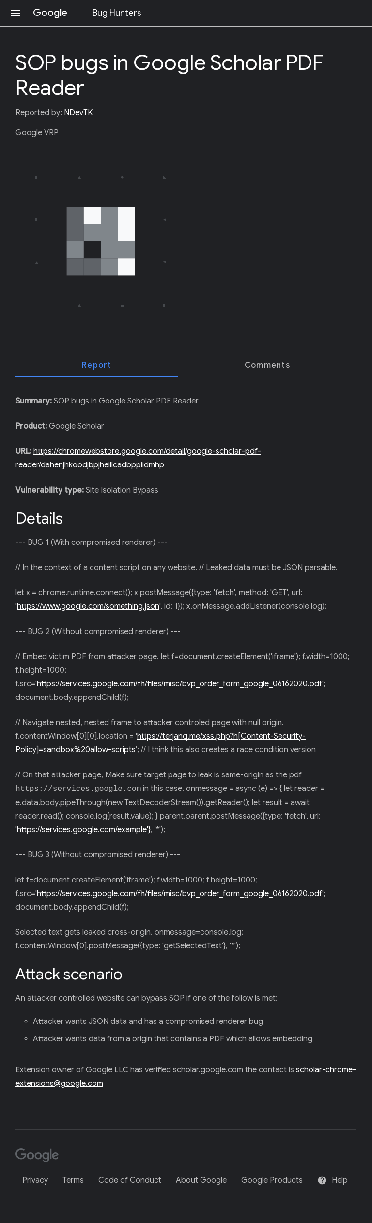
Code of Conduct (129, 1180)
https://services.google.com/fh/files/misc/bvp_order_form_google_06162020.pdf (179, 684)
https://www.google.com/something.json (88, 606)
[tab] (97, 365)
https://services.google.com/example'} (84, 830)
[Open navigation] (15, 13)
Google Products (272, 1180)
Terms (73, 1180)
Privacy (35, 1180)
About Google (201, 1180)
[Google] (40, 1157)
